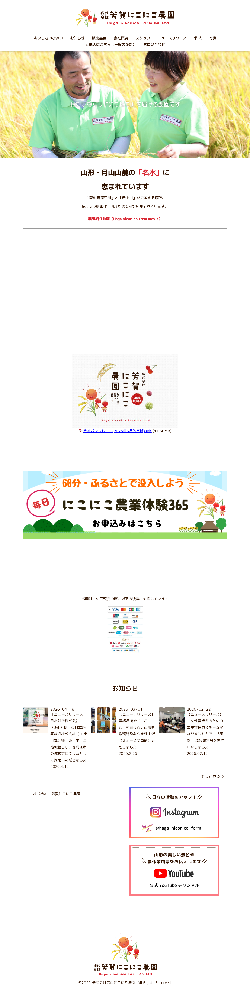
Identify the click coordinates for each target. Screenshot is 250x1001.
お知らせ (77, 38)
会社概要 (121, 38)
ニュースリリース (171, 38)
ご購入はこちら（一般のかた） (110, 44)
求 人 (198, 38)
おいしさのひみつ (48, 38)
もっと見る (212, 776)
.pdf (117, 430)
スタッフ (143, 38)
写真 (213, 38)
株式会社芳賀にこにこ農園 (113, 982)
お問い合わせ (154, 44)
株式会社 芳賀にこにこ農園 (56, 793)
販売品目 (99, 38)
